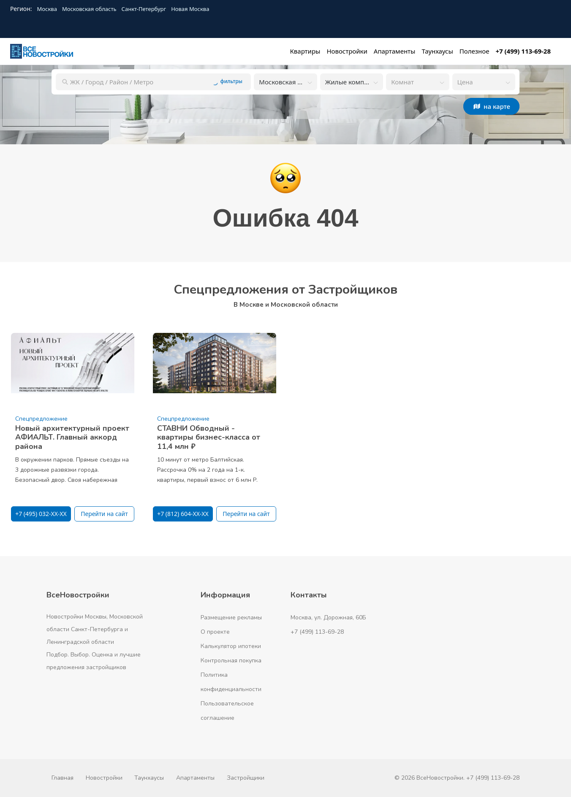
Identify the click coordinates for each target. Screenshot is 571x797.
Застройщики (245, 778)
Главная (62, 778)
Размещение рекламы (231, 617)
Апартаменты (195, 778)
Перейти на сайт (104, 514)
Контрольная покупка (231, 661)
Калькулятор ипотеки (231, 646)
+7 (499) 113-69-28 (317, 632)
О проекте (215, 632)
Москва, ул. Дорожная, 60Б (328, 617)
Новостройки (104, 778)
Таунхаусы (149, 778)
